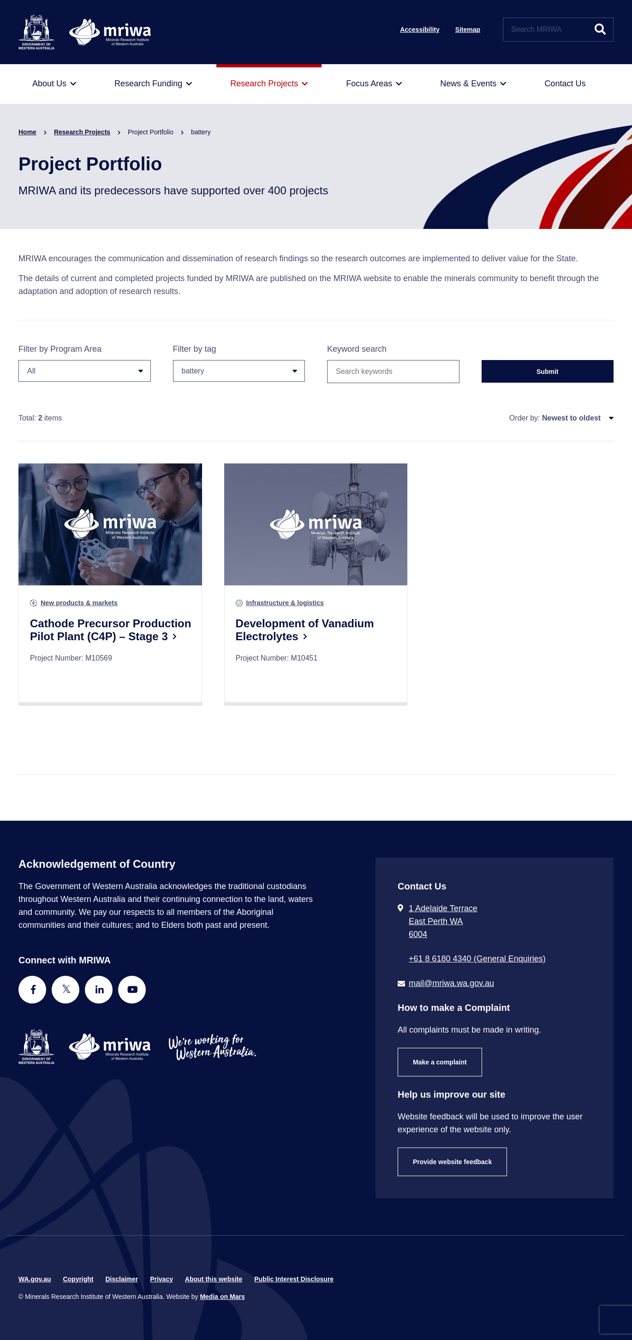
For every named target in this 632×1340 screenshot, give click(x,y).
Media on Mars (222, 1296)
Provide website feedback (452, 1162)
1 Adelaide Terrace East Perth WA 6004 (443, 921)
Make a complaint (440, 1062)
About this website (213, 1279)
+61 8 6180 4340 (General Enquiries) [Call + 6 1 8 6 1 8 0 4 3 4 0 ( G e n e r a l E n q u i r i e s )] (477, 958)
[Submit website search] (600, 29)
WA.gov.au (34, 1279)
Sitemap (467, 29)
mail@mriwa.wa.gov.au (451, 983)
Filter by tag (239, 363)
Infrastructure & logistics (285, 603)
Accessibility (420, 29)
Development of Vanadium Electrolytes (305, 630)
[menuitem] (54, 84)
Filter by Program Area (84, 363)
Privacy (161, 1279)
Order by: (524, 418)
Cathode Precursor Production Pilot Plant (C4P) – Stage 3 (110, 630)
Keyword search (357, 349)
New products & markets (79, 603)
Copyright (78, 1279)
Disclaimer (121, 1279)
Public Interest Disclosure (294, 1279)
